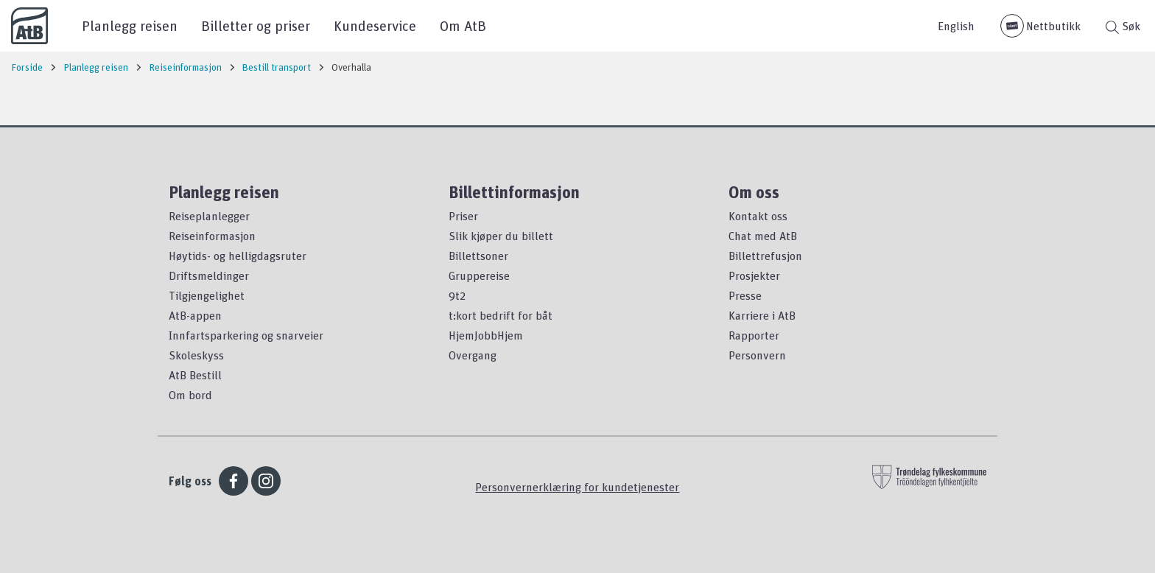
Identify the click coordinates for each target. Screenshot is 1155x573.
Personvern (757, 355)
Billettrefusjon (765, 255)
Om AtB (463, 25)
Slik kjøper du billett (501, 235)
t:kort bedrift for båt (500, 315)
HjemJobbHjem (486, 335)
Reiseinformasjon (212, 235)
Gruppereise (479, 275)
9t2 (457, 295)
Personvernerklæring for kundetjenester (577, 486)
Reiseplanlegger (209, 215)
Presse (745, 295)
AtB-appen (195, 315)
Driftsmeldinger (209, 275)
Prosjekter (754, 275)
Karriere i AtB (762, 315)
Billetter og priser (255, 25)
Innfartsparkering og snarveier (246, 335)
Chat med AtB (763, 235)
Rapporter (754, 335)
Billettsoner (478, 255)
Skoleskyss (196, 355)
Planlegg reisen (130, 25)
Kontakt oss (758, 215)
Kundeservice (375, 25)
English (956, 25)
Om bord (190, 394)
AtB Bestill (195, 375)
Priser (463, 215)
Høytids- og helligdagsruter (237, 255)
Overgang (472, 355)
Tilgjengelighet (207, 295)
